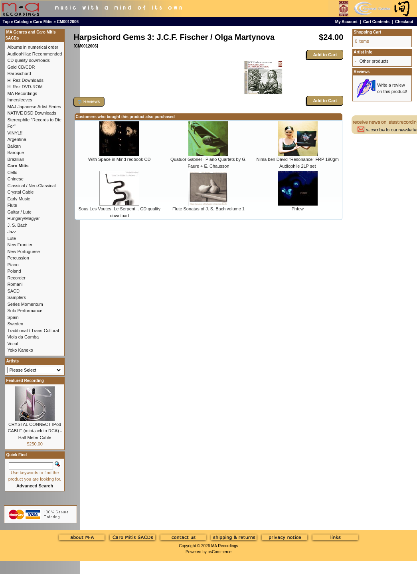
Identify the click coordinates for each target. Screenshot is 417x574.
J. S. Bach (17, 225)
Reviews (362, 71)
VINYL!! (14, 133)
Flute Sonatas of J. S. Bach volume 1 (208, 208)
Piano (12, 264)
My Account (346, 22)
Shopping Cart (367, 32)
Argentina (16, 139)
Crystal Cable (20, 192)
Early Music (18, 198)
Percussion (18, 257)
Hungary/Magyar (23, 218)
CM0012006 (68, 22)
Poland (14, 271)
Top (6, 22)
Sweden (15, 323)
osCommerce (219, 552)
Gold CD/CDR (21, 67)
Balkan (14, 146)
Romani (14, 284)
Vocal (12, 343)
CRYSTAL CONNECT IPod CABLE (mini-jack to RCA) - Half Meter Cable (35, 431)
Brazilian (15, 159)
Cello (12, 172)
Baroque (15, 152)
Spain (12, 317)
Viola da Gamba (23, 337)
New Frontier (19, 244)
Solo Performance (24, 310)
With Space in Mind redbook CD (119, 159)
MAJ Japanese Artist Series (34, 106)
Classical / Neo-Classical (31, 185)
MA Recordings (224, 546)
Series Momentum (25, 304)
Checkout (404, 22)
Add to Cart (325, 54)
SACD (13, 291)
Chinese (15, 178)
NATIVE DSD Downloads (31, 113)
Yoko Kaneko (20, 350)
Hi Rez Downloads (25, 80)
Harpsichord (19, 73)
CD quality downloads (28, 60)
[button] (89, 101)
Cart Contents (376, 22)
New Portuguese (23, 251)
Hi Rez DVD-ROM (25, 86)
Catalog (21, 22)
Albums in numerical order (32, 47)
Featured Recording (24, 380)
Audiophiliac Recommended (34, 53)
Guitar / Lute (19, 212)
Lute (11, 238)
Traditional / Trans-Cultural (33, 330)
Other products (374, 61)
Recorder (16, 277)
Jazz (11, 231)
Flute (12, 205)
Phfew (297, 208)
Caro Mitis (42, 22)
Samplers (16, 297)
